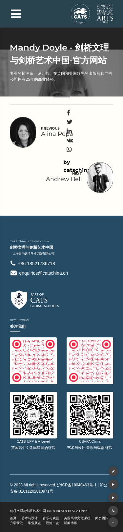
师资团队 (101, 518)
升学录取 (16, 523)
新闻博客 (70, 523)
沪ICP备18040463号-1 (76, 485)
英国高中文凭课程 (77, 518)
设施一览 (52, 523)
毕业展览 (34, 523)
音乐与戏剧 (51, 518)
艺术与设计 (29, 518)
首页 (13, 518)
